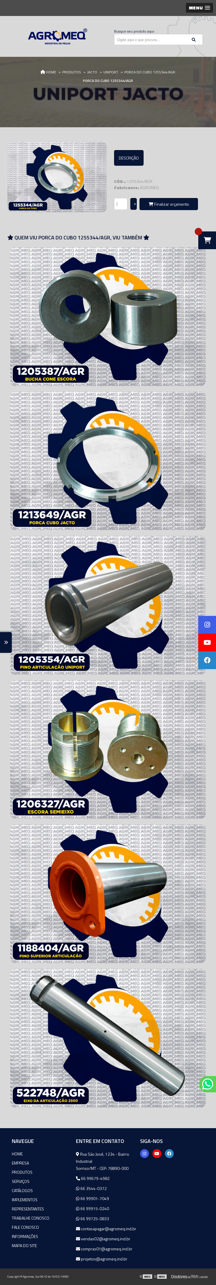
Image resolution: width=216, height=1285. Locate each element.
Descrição (129, 158)
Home (17, 1154)
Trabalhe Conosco (30, 1218)
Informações (25, 1236)
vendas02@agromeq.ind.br (103, 1239)
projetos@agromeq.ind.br (101, 1259)
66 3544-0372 (91, 1188)
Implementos (25, 1200)
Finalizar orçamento (169, 204)
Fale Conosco (25, 1227)
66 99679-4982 (93, 1178)
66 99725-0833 (92, 1218)
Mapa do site (24, 1245)
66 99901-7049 (92, 1198)
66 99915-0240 (92, 1208)
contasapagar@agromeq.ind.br (106, 1229)
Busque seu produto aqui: (134, 31)
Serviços (21, 1181)
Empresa (20, 1163)
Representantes (28, 1209)
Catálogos (22, 1190)
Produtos (22, 1172)
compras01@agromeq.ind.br (104, 1249)
